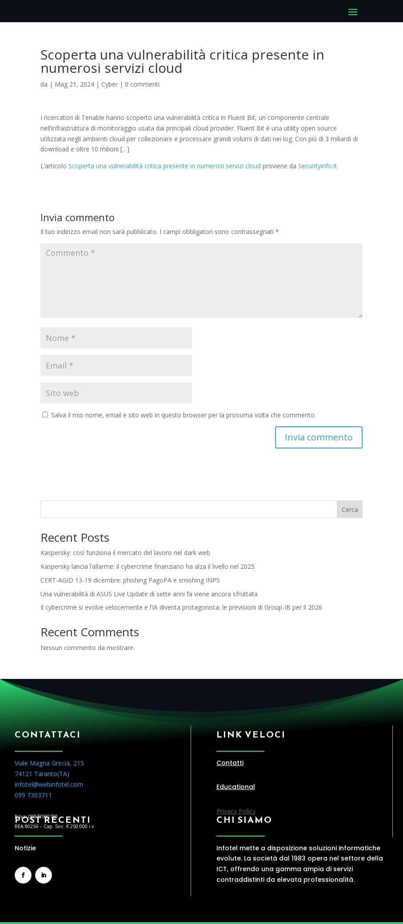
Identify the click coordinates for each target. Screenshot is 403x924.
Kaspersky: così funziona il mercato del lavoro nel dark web (125, 552)
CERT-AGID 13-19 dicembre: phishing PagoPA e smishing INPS (130, 580)
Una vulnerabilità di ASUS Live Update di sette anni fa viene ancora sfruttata (149, 594)
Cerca (350, 509)
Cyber (109, 84)
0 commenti (142, 84)
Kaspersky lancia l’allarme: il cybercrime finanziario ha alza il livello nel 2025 (147, 566)
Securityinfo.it (317, 166)
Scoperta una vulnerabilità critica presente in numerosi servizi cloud (164, 166)
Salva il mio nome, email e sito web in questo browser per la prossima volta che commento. (183, 415)
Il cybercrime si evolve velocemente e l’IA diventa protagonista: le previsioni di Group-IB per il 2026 (181, 607)
